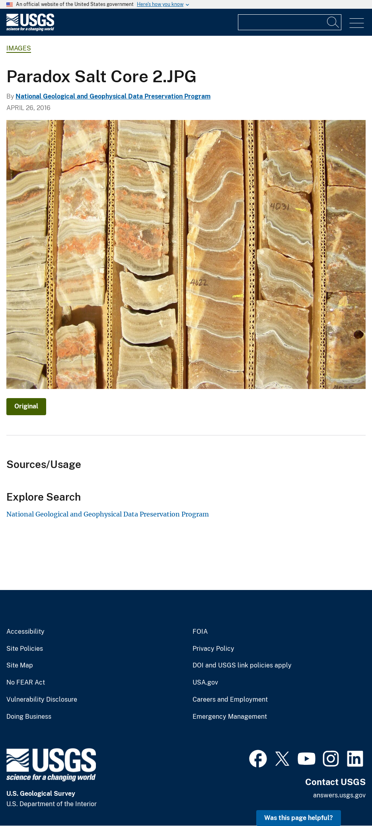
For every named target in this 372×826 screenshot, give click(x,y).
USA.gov (205, 682)
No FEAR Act (25, 682)
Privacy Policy (213, 648)
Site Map (19, 665)
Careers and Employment (230, 699)
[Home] (30, 29)
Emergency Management (230, 716)
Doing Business (28, 716)
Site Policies (24, 648)
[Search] (333, 22)
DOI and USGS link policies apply (242, 665)
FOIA (200, 631)
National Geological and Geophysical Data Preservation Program (113, 96)
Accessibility (25, 631)
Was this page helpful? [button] (298, 818)
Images (18, 48)
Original (26, 406)
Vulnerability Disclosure (41, 699)
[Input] (289, 22)
